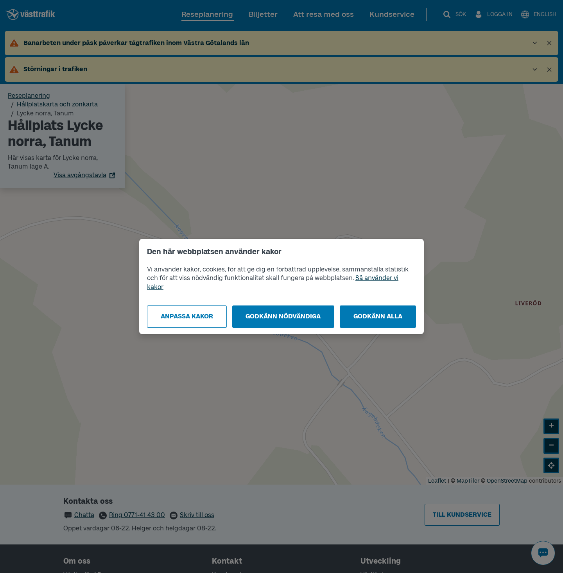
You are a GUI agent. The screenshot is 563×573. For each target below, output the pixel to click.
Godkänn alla (377, 316)
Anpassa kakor (187, 316)
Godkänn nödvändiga (283, 316)
